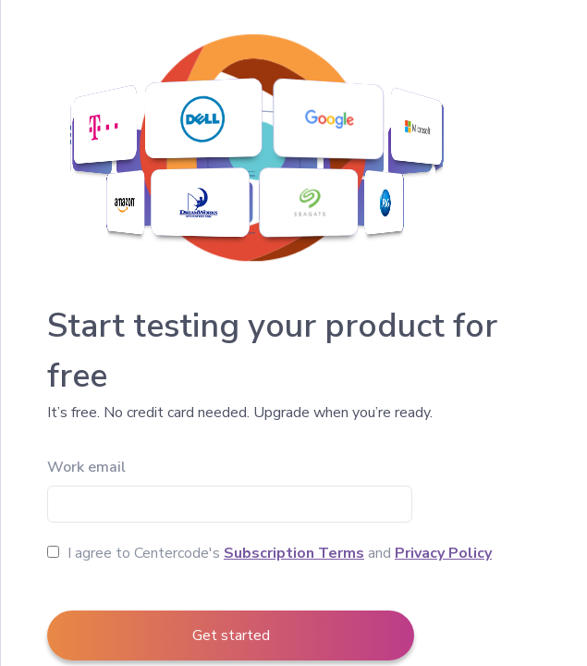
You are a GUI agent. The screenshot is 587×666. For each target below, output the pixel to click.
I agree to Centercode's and (269, 553)
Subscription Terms (294, 553)
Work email (86, 467)
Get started (231, 635)
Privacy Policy (443, 553)
